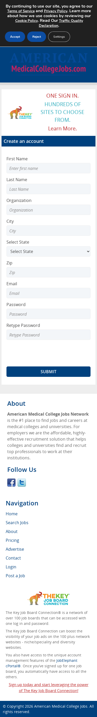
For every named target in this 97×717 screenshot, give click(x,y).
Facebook (11, 482)
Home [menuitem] (12, 514)
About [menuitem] (12, 531)
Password (16, 304)
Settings (59, 37)
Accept (15, 37)
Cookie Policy (26, 20)
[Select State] (48, 251)
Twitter (22, 482)
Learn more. (62, 128)
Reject (36, 37)
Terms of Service (21, 11)
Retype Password (23, 325)
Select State (17, 242)
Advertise (15, 549)
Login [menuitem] (11, 567)
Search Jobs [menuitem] (17, 522)
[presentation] (45, 353)
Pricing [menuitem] (12, 540)
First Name (17, 159)
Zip (9, 263)
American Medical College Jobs (60, 706)
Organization (19, 200)
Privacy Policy (55, 11)
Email (11, 284)
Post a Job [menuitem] (15, 576)
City (10, 221)
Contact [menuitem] (13, 558)
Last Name (16, 179)
